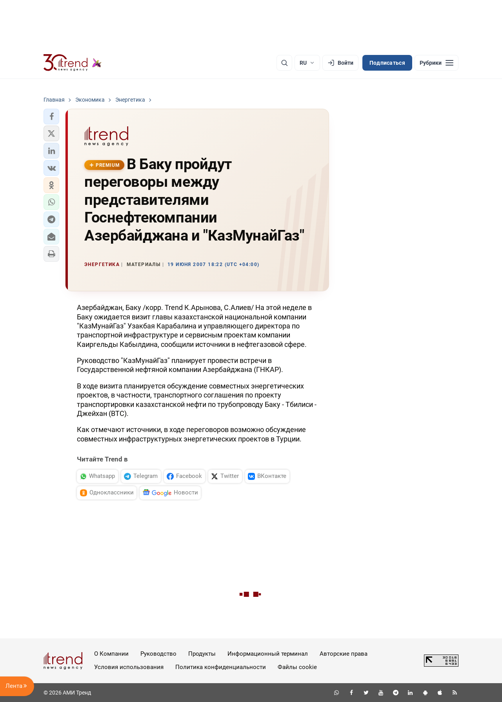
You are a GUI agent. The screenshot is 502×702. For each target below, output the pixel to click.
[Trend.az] (73, 62)
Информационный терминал (267, 653)
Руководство (158, 653)
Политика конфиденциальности (220, 667)
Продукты (202, 653)
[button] (51, 116)
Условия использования (129, 667)
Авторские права (343, 653)
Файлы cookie (297, 667)
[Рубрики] (436, 63)
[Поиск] (284, 63)
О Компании (111, 653)
